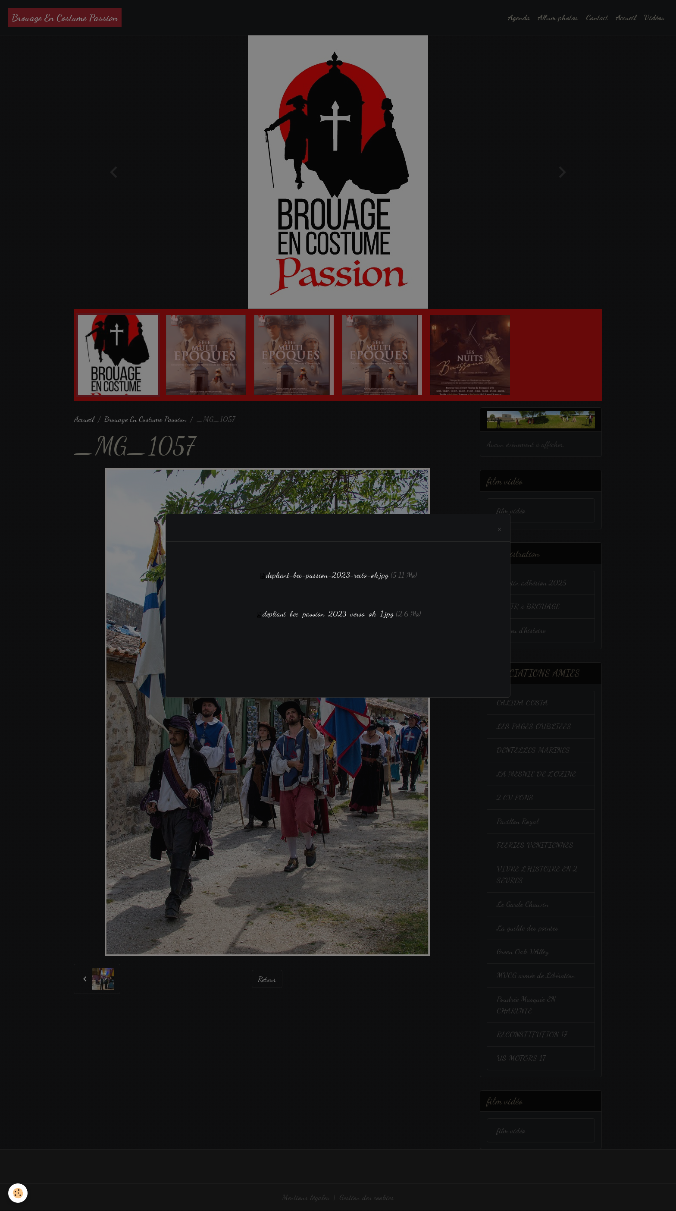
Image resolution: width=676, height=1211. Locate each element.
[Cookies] (18, 1193)
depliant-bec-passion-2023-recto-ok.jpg (327, 574)
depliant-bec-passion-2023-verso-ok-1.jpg (328, 613)
